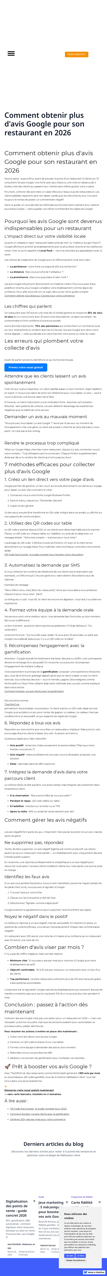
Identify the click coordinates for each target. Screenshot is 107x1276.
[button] (11, 54)
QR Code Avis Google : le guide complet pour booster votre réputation (43, 554)
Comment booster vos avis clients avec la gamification (34, 691)
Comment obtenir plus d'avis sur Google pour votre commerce (39, 295)
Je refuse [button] (80, 1256)
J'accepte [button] (69, 1256)
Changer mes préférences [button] (75, 1260)
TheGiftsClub (11, 704)
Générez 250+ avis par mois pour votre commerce (37, 1119)
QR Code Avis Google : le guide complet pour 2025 (38, 1108)
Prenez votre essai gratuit (26, 367)
